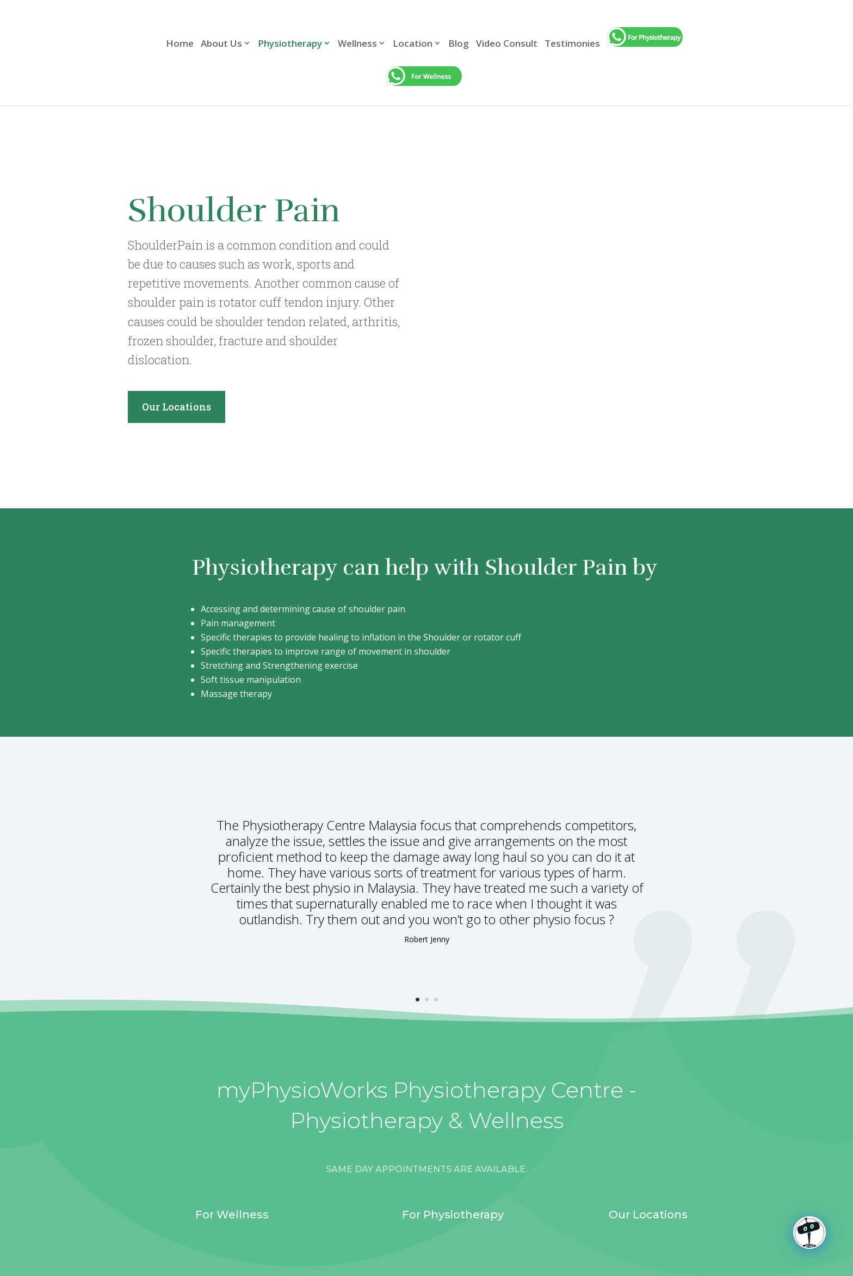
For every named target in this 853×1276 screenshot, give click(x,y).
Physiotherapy (290, 44)
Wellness (357, 44)
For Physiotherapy (453, 1214)
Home (180, 44)
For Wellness (232, 1214)
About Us (221, 44)
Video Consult (506, 44)
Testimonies (572, 44)
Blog (458, 44)
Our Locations (176, 406)
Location (412, 44)
